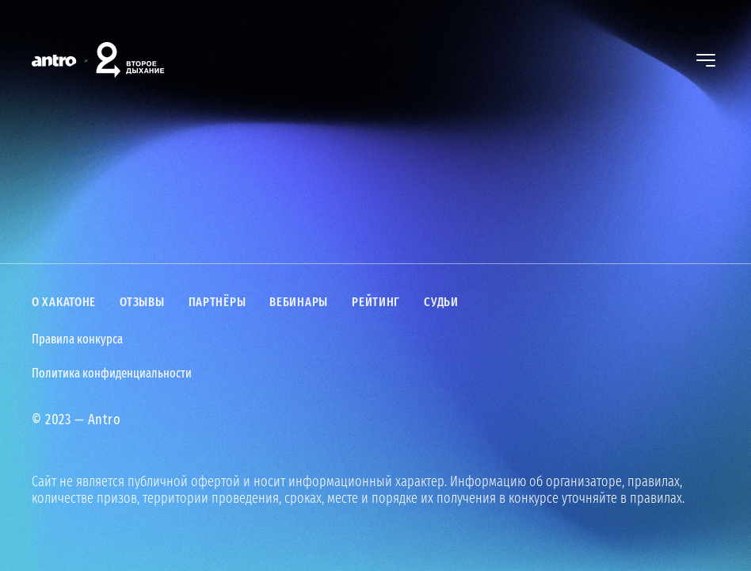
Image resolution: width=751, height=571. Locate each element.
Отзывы (142, 301)
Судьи (441, 301)
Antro (104, 419)
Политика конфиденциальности (112, 373)
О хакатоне (64, 301)
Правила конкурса (77, 339)
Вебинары (298, 301)
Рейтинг (376, 301)
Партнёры (217, 301)
